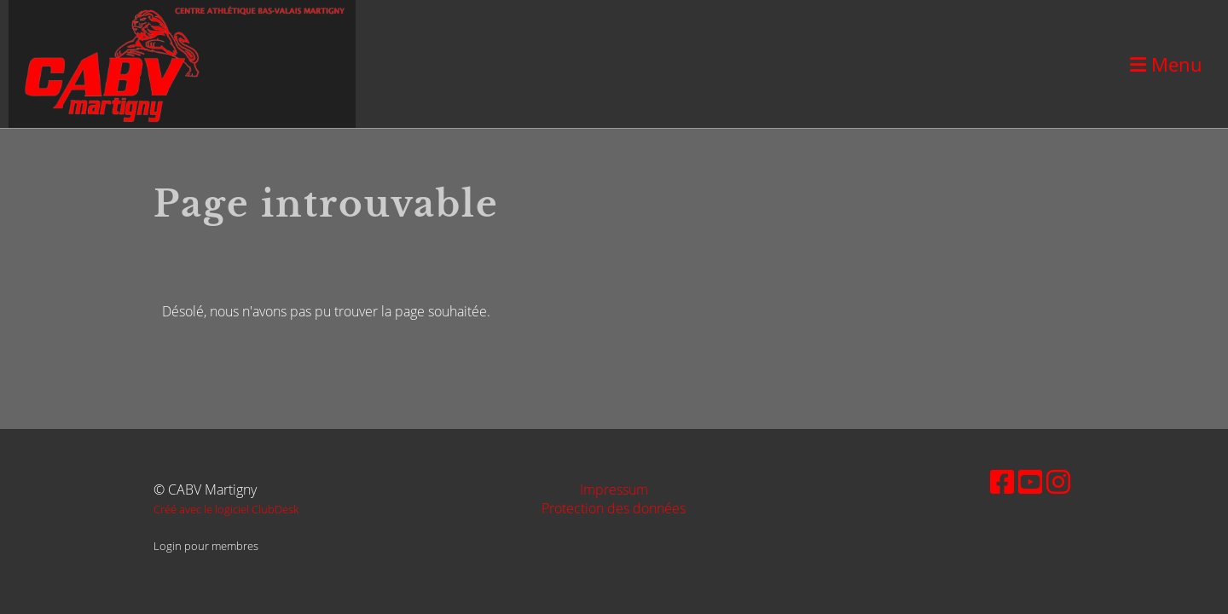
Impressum (614, 489)
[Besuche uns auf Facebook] (1002, 481)
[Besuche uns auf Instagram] (1058, 481)
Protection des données (614, 508)
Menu (1166, 64)
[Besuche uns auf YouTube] (1030, 481)
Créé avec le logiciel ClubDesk (226, 509)
